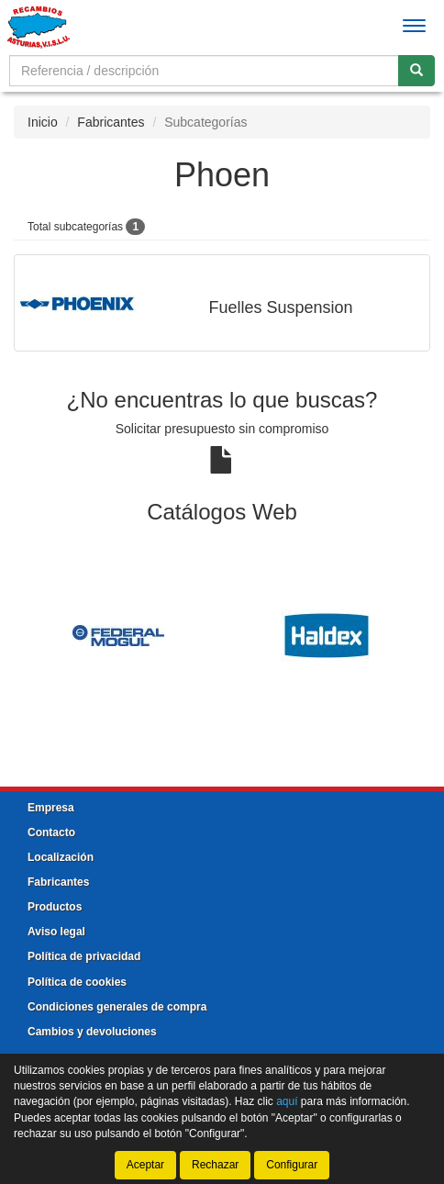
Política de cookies (77, 982)
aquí (286, 1101)
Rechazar (215, 1164)
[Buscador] (204, 70)
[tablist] (222, 635)
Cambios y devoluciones (92, 1031)
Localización (61, 857)
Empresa (51, 807)
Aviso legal (56, 931)
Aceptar (145, 1164)
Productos (55, 906)
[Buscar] (416, 70)
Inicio (43, 122)
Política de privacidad (84, 956)
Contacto (51, 832)
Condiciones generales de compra (117, 1006)
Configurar (291, 1164)
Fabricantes (110, 122)
